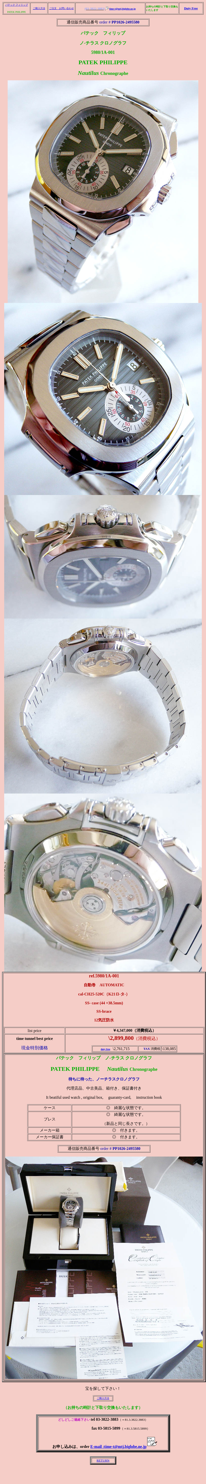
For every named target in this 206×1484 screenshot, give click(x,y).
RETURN (103, 1460)
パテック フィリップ (16, 4)
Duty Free (191, 8)
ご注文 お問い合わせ (61, 8)
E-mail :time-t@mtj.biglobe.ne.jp (124, 1446)
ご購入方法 (39, 8)
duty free (105, 1049)
